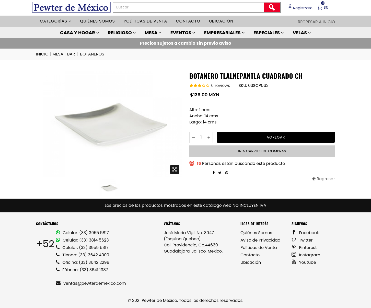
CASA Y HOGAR (79, 32)
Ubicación (221, 21)
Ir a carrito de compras (262, 150)
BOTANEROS (91, 54)
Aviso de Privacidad (260, 240)
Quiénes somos (97, 21)
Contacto (188, 21)
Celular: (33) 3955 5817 (82, 232)
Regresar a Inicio (316, 22)
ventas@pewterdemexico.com (91, 283)
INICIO (43, 54)
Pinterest (304, 247)
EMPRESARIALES (224, 32)
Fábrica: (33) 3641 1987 (82, 269)
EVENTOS (182, 32)
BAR (73, 54)
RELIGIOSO (122, 32)
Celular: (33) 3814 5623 (82, 240)
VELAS (302, 32)
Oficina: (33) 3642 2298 (82, 262)
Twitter (302, 240)
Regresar (323, 178)
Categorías (55, 21)
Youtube (304, 262)
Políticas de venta (145, 21)
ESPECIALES (268, 32)
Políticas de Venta (258, 247)
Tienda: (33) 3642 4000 (82, 255)
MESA (153, 32)
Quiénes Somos (256, 232)
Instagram (306, 255)
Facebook (305, 232)
